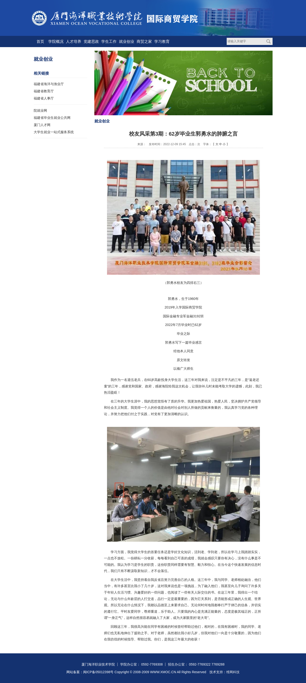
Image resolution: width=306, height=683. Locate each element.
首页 (40, 41)
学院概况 (56, 41)
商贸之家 (144, 41)
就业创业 (126, 41)
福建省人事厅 (44, 98)
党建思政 (91, 41)
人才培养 (73, 41)
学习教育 (162, 41)
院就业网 (40, 110)
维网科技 (233, 672)
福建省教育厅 (44, 91)
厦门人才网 (42, 125)
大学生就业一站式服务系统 (54, 132)
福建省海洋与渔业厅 (49, 84)
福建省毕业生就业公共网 (52, 118)
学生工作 (109, 41)
